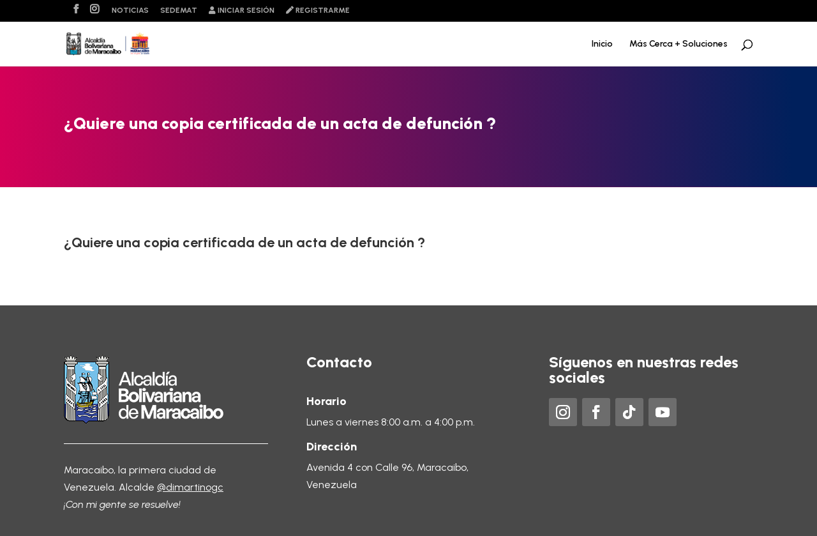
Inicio (602, 44)
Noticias (130, 10)
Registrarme (318, 10)
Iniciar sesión (241, 10)
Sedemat (178, 10)
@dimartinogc (190, 487)
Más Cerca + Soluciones (678, 44)
